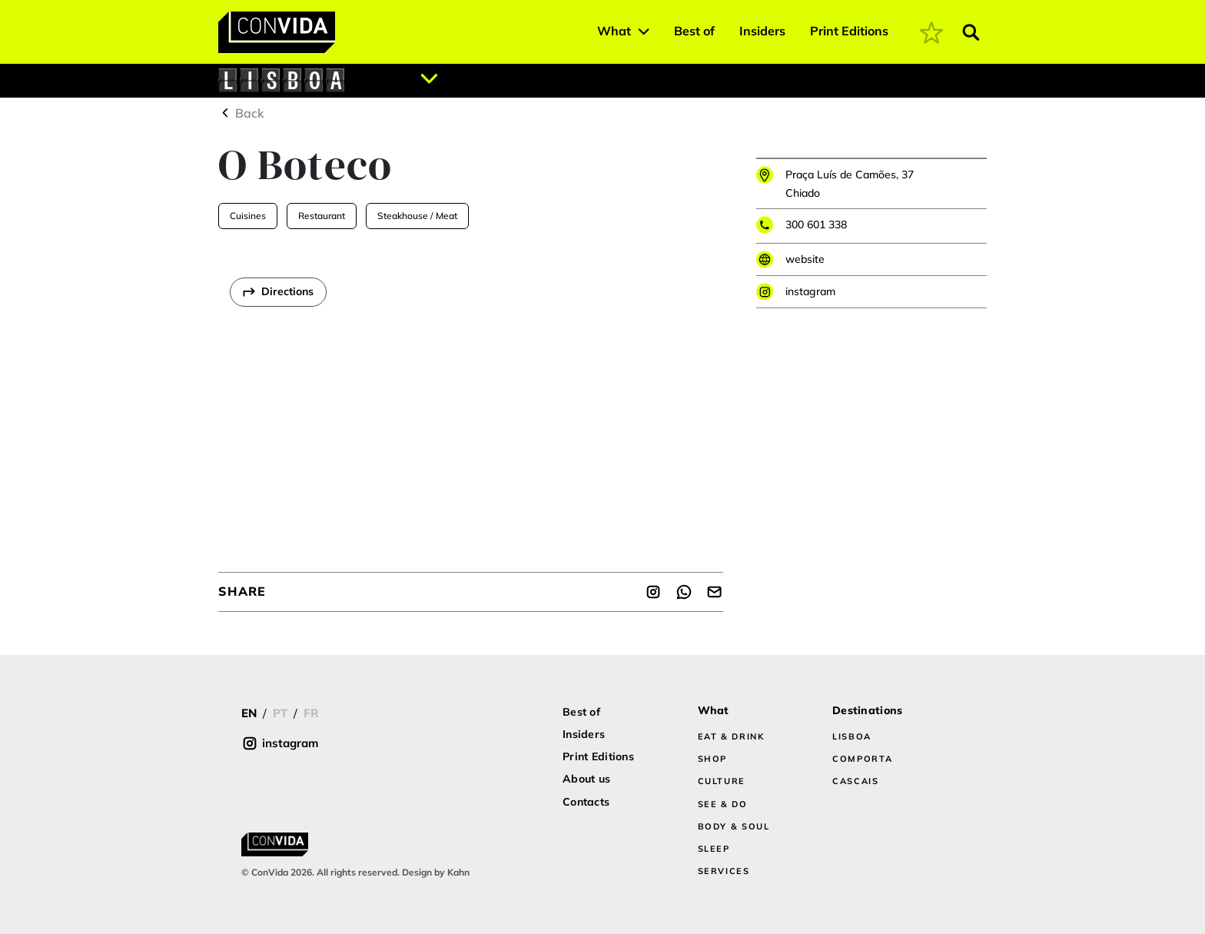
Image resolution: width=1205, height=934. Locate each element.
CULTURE (722, 781)
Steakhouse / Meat (417, 215)
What (614, 30)
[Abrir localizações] (430, 78)
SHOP (713, 758)
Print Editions (849, 30)
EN (249, 713)
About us (586, 779)
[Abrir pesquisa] (971, 32)
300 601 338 (816, 224)
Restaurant (321, 215)
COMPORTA (862, 758)
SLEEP (714, 848)
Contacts (586, 802)
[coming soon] (931, 32)
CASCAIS (855, 781)
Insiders (762, 30)
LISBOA (851, 736)
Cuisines (248, 215)
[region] (470, 400)
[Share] (653, 591)
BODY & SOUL (734, 826)
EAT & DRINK (731, 736)
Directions (287, 291)
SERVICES (724, 871)
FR (311, 713)
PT (280, 713)
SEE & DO (723, 804)
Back (241, 113)
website (805, 259)
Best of (694, 30)
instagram (810, 291)
